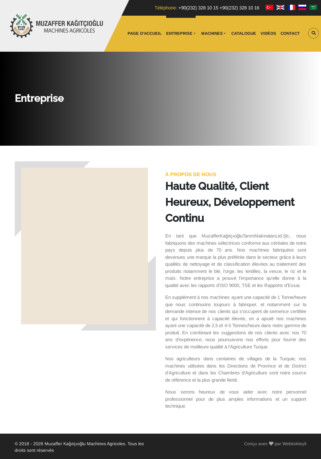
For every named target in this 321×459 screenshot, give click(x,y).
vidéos (268, 33)
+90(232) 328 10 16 (239, 7)
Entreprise (179, 33)
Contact (290, 33)
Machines (212, 33)
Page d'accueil (145, 33)
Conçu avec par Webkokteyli (275, 443)
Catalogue (243, 33)
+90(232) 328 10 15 (198, 7)
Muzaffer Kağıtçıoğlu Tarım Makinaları (57, 26)
